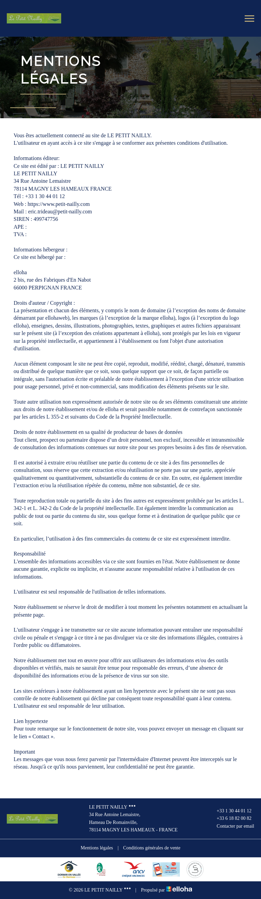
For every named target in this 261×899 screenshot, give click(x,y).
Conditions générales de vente (151, 847)
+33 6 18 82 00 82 (230, 819)
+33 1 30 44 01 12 (230, 811)
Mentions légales (97, 847)
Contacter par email (231, 826)
